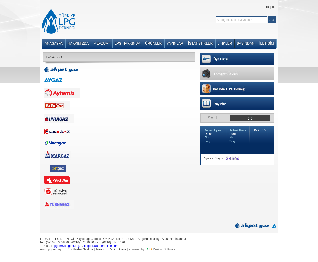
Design (157, 249)
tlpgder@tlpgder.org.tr (67, 246)
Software (169, 249)
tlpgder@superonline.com (101, 246)
